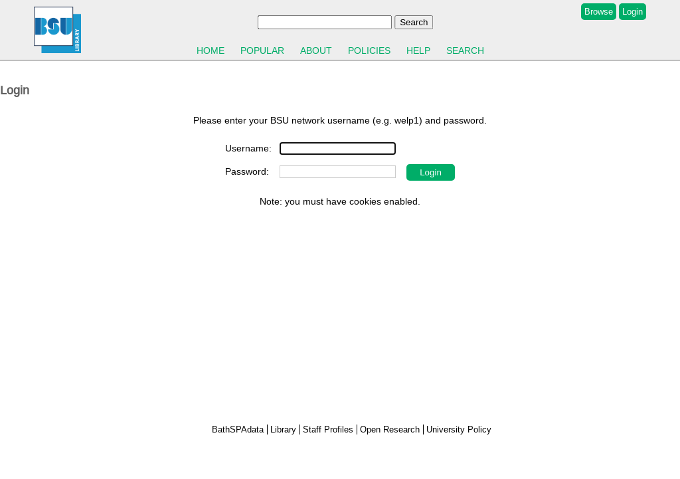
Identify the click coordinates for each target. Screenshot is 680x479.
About (316, 50)
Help (418, 50)
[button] (430, 172)
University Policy (458, 429)
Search (465, 50)
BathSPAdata (238, 429)
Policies (369, 50)
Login (632, 12)
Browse (598, 12)
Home (210, 50)
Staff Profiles (328, 429)
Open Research (390, 429)
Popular (262, 50)
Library (283, 429)
